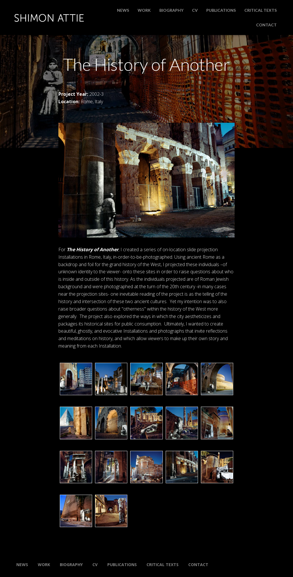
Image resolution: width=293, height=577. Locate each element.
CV (195, 10)
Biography (171, 10)
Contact (266, 24)
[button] (76, 379)
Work (144, 10)
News (123, 10)
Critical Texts (260, 10)
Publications (221, 10)
